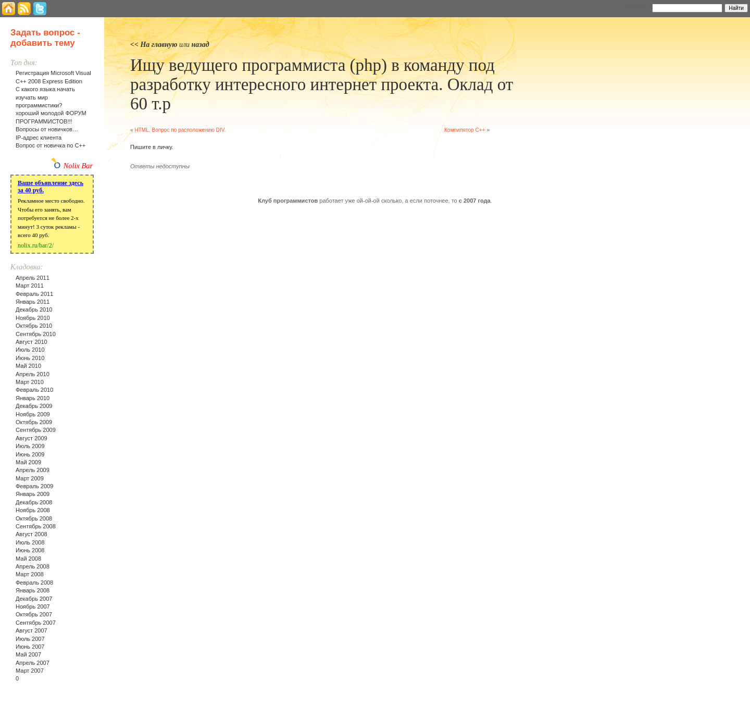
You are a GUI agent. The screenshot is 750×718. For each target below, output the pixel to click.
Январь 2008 (32, 590)
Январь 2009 (32, 494)
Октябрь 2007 (34, 614)
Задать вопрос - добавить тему (45, 38)
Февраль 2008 (34, 582)
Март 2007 (30, 670)
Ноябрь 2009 (33, 414)
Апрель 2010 (32, 374)
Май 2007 (28, 654)
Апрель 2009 (32, 470)
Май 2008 (28, 558)
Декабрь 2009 (34, 406)
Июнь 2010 (30, 358)
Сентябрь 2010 (36, 334)
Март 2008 (30, 574)
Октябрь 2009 (34, 422)
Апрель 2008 (32, 566)
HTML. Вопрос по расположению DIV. (180, 130)
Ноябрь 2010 (33, 318)
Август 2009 (31, 438)
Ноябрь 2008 (33, 510)
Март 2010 (30, 382)
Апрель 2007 (32, 663)
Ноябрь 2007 (33, 606)
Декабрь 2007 (34, 599)
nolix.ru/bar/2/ (36, 245)
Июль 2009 (30, 446)
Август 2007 (31, 630)
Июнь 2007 (30, 646)
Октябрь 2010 (34, 326)
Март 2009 (30, 478)
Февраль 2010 (34, 390)
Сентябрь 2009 (36, 430)
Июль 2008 (30, 542)
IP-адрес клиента (38, 137)
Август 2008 (31, 534)
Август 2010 (31, 342)
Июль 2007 (30, 639)
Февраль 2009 (34, 486)
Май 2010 (28, 366)
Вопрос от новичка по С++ (50, 145)
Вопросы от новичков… (47, 129)
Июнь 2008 (30, 550)
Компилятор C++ (464, 130)
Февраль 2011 (34, 294)
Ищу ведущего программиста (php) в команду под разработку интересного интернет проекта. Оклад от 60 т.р (321, 84)
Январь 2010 (32, 398)
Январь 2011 (32, 302)
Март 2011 (30, 285)
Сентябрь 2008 (36, 526)
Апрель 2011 (32, 278)
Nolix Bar (78, 166)
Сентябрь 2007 (36, 623)
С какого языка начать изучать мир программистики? (45, 97)
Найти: (638, 7)
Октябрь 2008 (34, 518)
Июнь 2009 (30, 454)
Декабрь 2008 (34, 502)
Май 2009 (28, 462)
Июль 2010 (30, 349)
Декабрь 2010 (34, 309)
